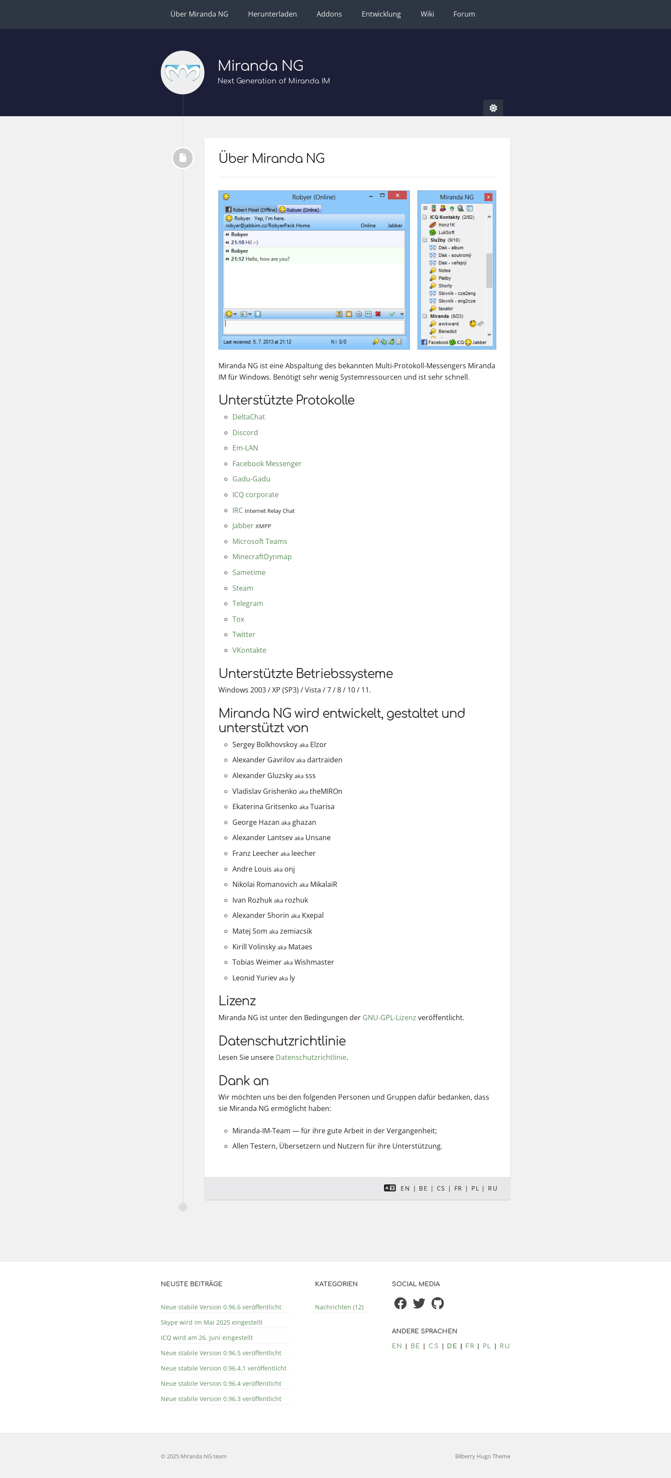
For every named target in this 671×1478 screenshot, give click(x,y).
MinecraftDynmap (262, 556)
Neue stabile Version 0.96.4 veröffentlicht (221, 1383)
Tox (238, 619)
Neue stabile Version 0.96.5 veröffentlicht (221, 1353)
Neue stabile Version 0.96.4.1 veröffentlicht (224, 1368)
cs (441, 1188)
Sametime (249, 572)
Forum (464, 14)
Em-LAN (245, 448)
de (452, 1346)
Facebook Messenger (267, 463)
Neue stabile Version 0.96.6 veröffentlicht (221, 1307)
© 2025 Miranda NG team (194, 1456)
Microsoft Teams (259, 541)
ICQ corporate (255, 494)
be (423, 1188)
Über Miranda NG (199, 14)
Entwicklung (381, 14)
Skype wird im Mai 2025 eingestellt (212, 1322)
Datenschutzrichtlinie (311, 1057)
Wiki (427, 14)
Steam (242, 588)
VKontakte (249, 650)
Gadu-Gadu (251, 479)
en (405, 1188)
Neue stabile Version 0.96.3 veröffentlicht (221, 1399)
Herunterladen (272, 14)
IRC (237, 510)
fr (458, 1188)
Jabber (243, 525)
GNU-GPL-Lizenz (389, 1017)
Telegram (247, 603)
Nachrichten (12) (339, 1307)
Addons (329, 14)
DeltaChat (248, 417)
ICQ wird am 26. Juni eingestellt (207, 1337)
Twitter (244, 634)
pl (475, 1188)
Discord (245, 432)
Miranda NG (260, 66)
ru (493, 1188)
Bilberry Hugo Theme (482, 1456)
